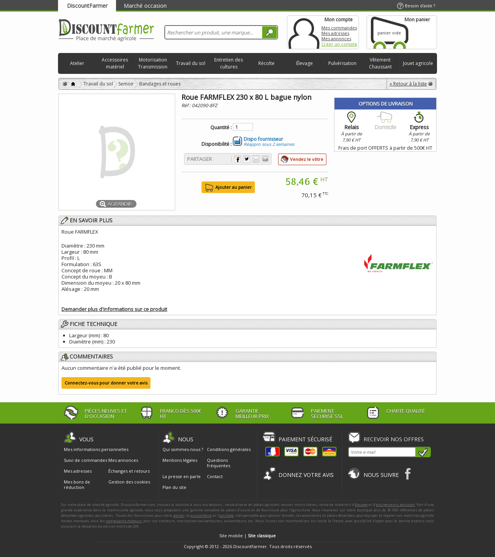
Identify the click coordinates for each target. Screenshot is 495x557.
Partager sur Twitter (246, 158)
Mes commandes (339, 28)
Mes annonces (336, 38)
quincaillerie (201, 515)
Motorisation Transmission (152, 63)
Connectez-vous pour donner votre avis (106, 383)
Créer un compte (339, 44)
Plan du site (174, 487)
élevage (361, 504)
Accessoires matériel (115, 63)
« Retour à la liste (408, 83)
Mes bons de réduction (77, 484)
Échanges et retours (129, 471)
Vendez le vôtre (306, 159)
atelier (178, 515)
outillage (226, 515)
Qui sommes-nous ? (182, 449)
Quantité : (221, 128)
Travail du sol (190, 63)
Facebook (408, 473)
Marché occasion (145, 5)
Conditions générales (229, 449)
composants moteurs (124, 520)
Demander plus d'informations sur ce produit (114, 309)
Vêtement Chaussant (380, 63)
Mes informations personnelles (96, 449)
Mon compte (304, 32)
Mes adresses (335, 33)
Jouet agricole (418, 63)
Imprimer (265, 158)
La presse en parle (181, 476)
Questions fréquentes (218, 462)
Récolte (266, 63)
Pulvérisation (342, 63)
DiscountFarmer (87, 5)
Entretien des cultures (228, 63)
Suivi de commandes (85, 460)
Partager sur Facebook (237, 158)
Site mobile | (247, 535)
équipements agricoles (395, 504)
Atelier (77, 63)
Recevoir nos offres (394, 439)
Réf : (186, 105)
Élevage (304, 63)
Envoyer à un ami (256, 158)
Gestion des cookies (129, 482)
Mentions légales (179, 460)
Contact (215, 476)
